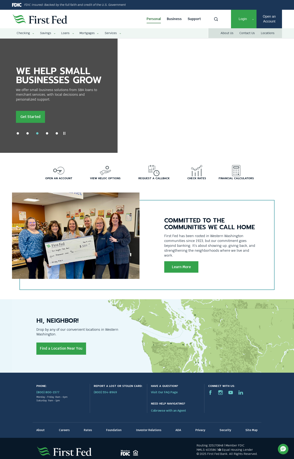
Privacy (200, 431)
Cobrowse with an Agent (168, 412)
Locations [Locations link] (267, 33)
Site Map (251, 431)
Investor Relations (148, 431)
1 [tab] (18, 135)
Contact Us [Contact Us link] (247, 33)
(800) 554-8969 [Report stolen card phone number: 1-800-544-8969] (105, 394)
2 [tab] (27, 135)
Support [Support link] (194, 19)
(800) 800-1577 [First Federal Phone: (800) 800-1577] (47, 394)
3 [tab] (37, 135)
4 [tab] (47, 135)
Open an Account (269, 19)
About (40, 431)
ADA (178, 431)
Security (225, 431)
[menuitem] (23, 33)
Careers (64, 431)
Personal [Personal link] (154, 19)
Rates (88, 431)
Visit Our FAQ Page (164, 394)
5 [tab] (57, 135)
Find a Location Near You (61, 350)
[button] (243, 19)
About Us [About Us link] (227, 33)
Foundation (114, 431)
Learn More (181, 268)
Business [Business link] (174, 19)
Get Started (30, 116)
